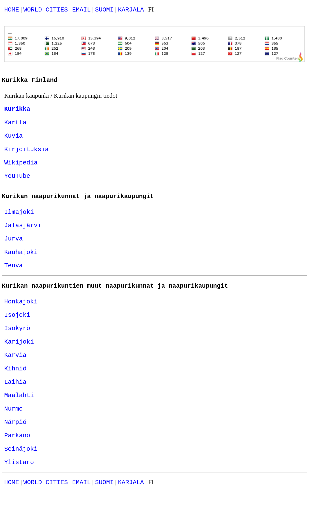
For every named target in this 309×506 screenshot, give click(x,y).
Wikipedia (21, 162)
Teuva (13, 265)
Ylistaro (19, 462)
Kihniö (15, 368)
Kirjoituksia (26, 149)
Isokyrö (17, 328)
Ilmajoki (19, 212)
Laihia (15, 382)
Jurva (13, 238)
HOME (11, 9)
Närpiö (15, 422)
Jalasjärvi (22, 225)
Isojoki (17, 315)
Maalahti (19, 395)
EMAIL (81, 9)
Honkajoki (21, 301)
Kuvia (13, 135)
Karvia (15, 355)
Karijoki (19, 341)
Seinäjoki (21, 449)
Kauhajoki (21, 252)
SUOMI (104, 9)
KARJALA (131, 9)
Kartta (15, 122)
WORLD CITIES (45, 9)
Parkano (17, 435)
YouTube (17, 176)
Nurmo (13, 408)
